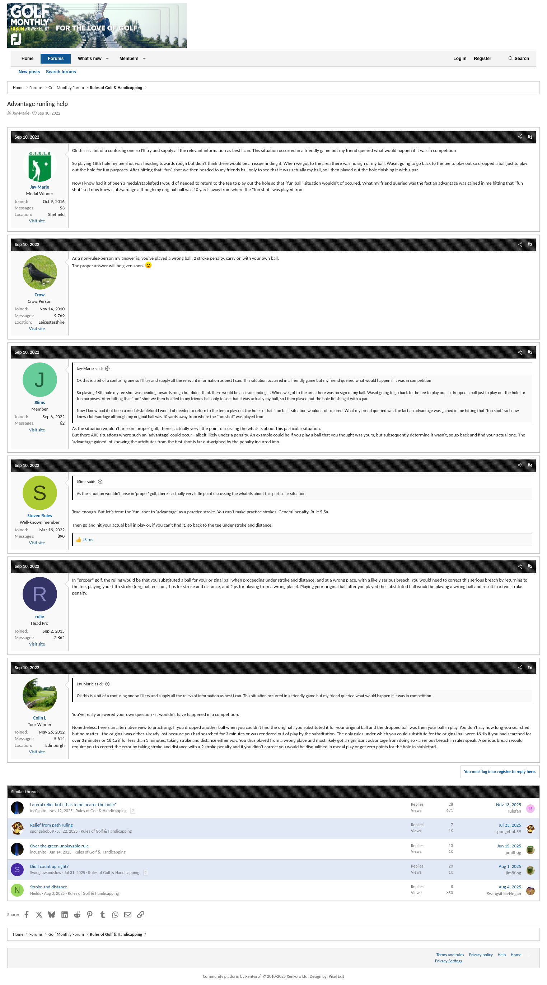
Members (129, 58)
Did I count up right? (49, 866)
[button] (107, 59)
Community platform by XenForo (256, 976)
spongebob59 (42, 831)
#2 (530, 244)
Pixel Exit (336, 976)
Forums (56, 58)
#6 (530, 667)
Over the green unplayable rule (59, 845)
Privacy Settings (448, 960)
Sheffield (56, 214)
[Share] (520, 137)
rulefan (514, 811)
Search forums (61, 71)
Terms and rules (450, 954)
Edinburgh (55, 745)
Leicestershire (51, 322)
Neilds (35, 893)
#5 (530, 566)
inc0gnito (38, 810)
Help (502, 954)
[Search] (519, 59)
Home (27, 58)
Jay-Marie (21, 113)
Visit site (37, 220)
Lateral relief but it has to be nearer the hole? (73, 804)
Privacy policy (481, 954)
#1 (530, 137)
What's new (90, 58)
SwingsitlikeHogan (504, 893)
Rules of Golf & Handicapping (100, 810)
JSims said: (86, 481)
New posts (29, 71)
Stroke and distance (48, 886)
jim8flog (513, 852)
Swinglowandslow (45, 872)
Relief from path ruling (51, 825)
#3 (530, 352)
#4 (530, 465)
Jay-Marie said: (90, 368)
